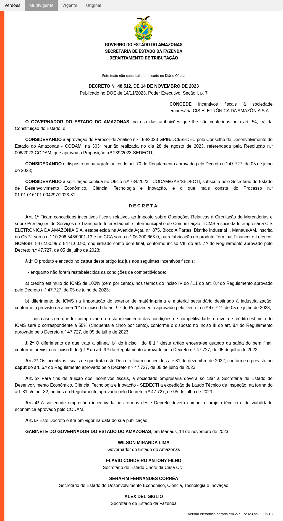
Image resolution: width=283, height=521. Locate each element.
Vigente (69, 5)
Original (93, 5)
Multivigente (41, 5)
